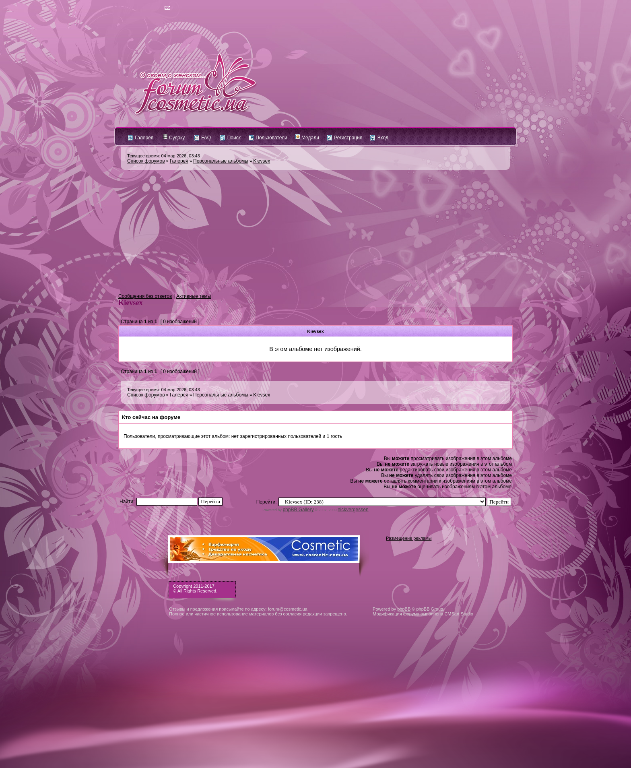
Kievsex (261, 161)
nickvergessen (353, 509)
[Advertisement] (315, 231)
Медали (307, 137)
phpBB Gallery (298, 509)
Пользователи (268, 137)
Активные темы (193, 296)
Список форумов (146, 161)
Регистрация (344, 137)
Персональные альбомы (220, 161)
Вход (379, 137)
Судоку (174, 137)
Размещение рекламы (408, 538)
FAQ (202, 137)
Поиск (230, 137)
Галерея (140, 137)
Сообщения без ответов (145, 296)
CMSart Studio (458, 613)
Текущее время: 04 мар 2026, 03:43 (163, 155)
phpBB (403, 609)
